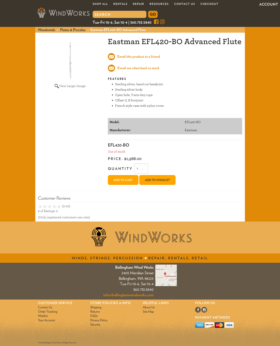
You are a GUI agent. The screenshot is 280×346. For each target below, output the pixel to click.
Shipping (95, 307)
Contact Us (184, 4)
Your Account (46, 320)
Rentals (120, 4)
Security (95, 324)
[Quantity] (141, 168)
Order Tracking (47, 311)
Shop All (100, 4)
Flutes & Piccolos (72, 30)
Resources (159, 4)
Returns (95, 311)
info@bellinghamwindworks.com (128, 295)
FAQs (94, 316)
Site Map (148, 311)
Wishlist (43, 316)
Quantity (120, 168)
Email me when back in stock (138, 68)
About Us (149, 307)
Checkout (209, 4)
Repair (138, 4)
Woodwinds (46, 30)
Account (268, 4)
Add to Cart (123, 180)
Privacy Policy (99, 320)
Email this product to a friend (138, 56)
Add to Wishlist (157, 180)
